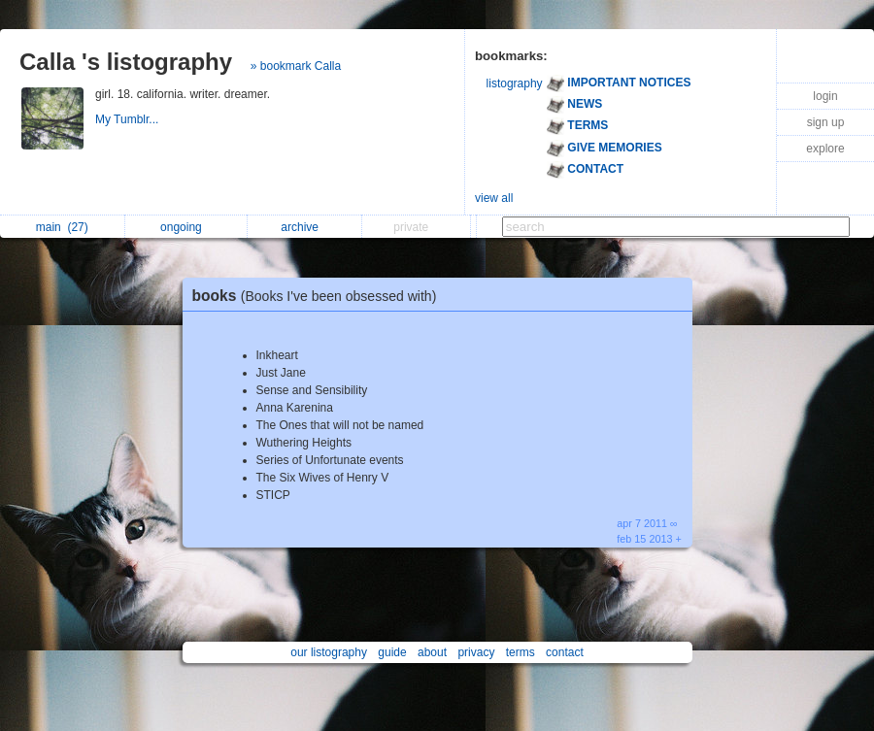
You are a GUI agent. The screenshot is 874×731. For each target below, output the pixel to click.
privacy (475, 652)
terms (520, 652)
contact (565, 652)
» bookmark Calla (296, 66)
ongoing (186, 227)
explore (825, 148)
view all (494, 198)
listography (515, 83)
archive (304, 227)
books (319, 295)
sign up (826, 122)
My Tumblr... (128, 119)
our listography (328, 652)
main (62, 227)
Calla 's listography (125, 62)
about (432, 652)
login (825, 96)
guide (392, 652)
